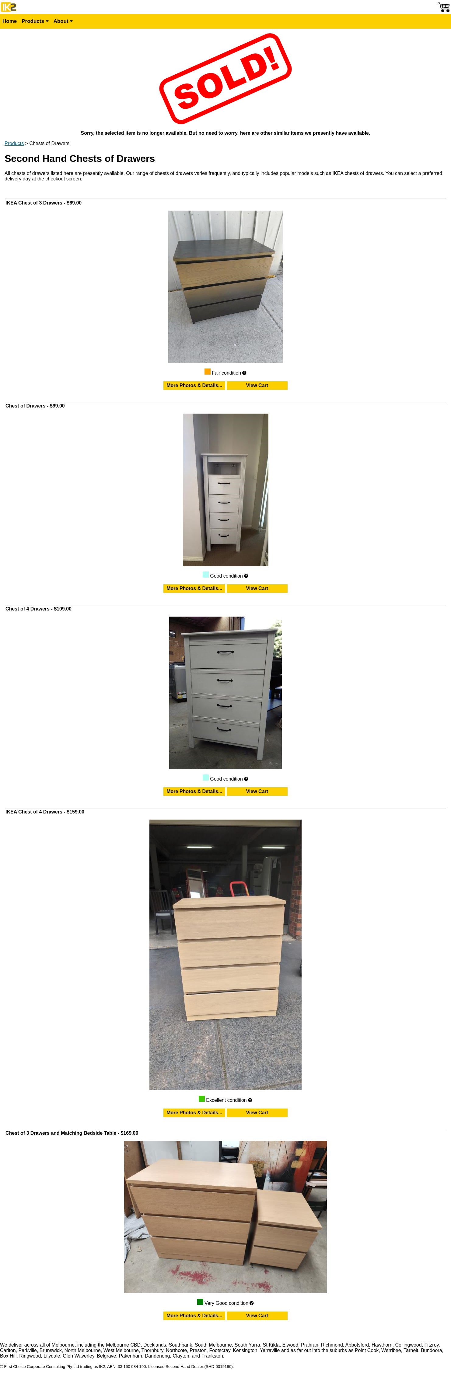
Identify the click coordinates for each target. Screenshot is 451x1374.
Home (9, 21)
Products (35, 21)
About (63, 21)
